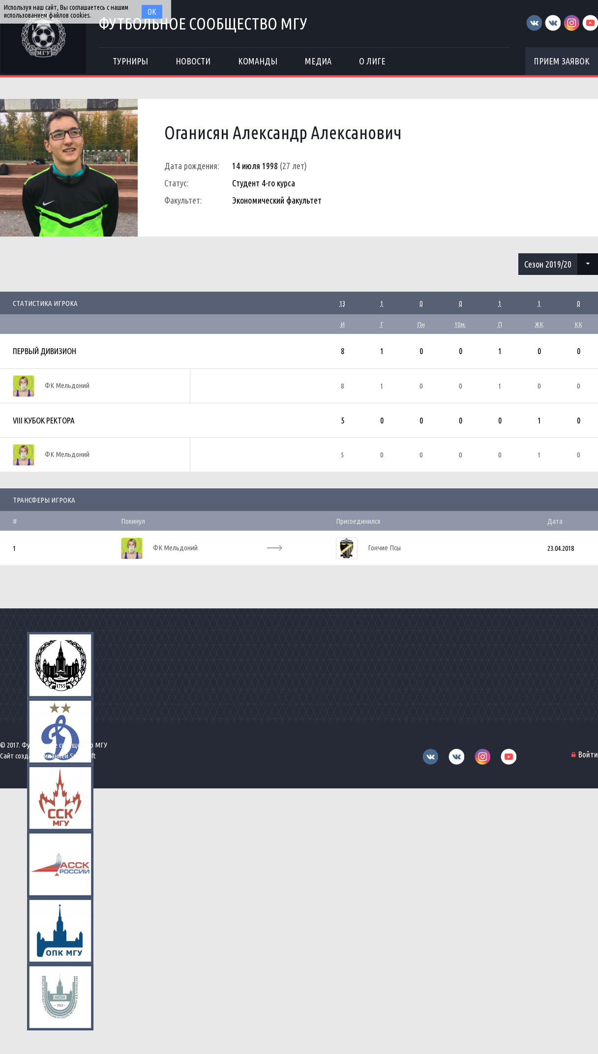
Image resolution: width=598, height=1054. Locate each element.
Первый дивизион (44, 351)
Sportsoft (83, 756)
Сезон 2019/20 (547, 264)
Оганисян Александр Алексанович (283, 132)
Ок (152, 11)
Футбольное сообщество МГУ (203, 23)
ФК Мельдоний (67, 385)
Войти (588, 754)
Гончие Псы (384, 547)
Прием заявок (562, 61)
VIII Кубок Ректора (44, 420)
